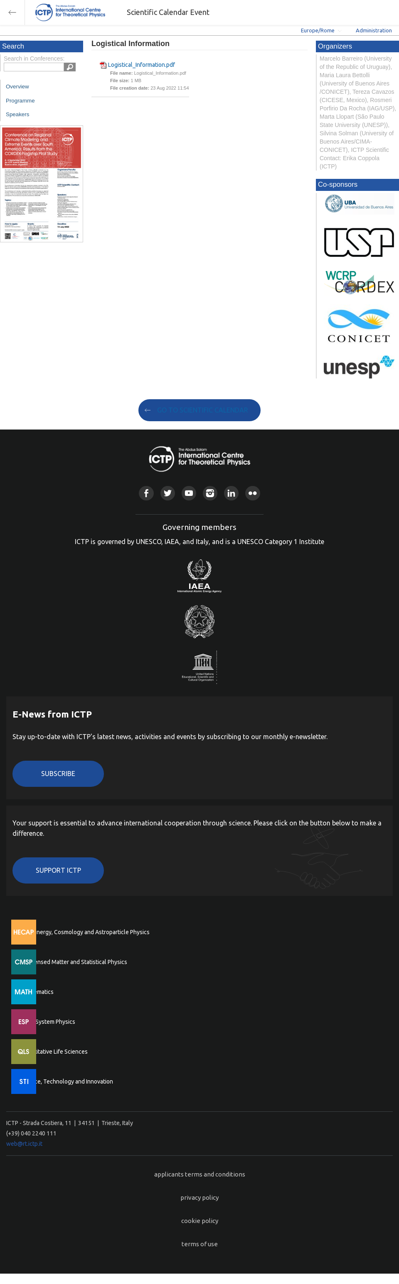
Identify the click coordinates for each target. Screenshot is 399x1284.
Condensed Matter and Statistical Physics (73, 962)
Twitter (167, 493)
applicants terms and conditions (199, 1174)
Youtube (189, 493)
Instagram (210, 493)
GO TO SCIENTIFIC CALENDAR (202, 410)
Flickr (252, 493)
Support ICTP (58, 870)
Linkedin (231, 493)
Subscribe (58, 773)
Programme (20, 101)
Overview (17, 86)
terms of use (200, 1243)
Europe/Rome (318, 30)
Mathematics (37, 992)
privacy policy (199, 1197)
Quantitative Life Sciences (54, 1051)
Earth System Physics (47, 1021)
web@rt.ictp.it (24, 1143)
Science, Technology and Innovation (66, 1081)
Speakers (17, 114)
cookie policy (199, 1220)
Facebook (146, 493)
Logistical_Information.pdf (141, 64)
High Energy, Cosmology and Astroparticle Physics (85, 932)
